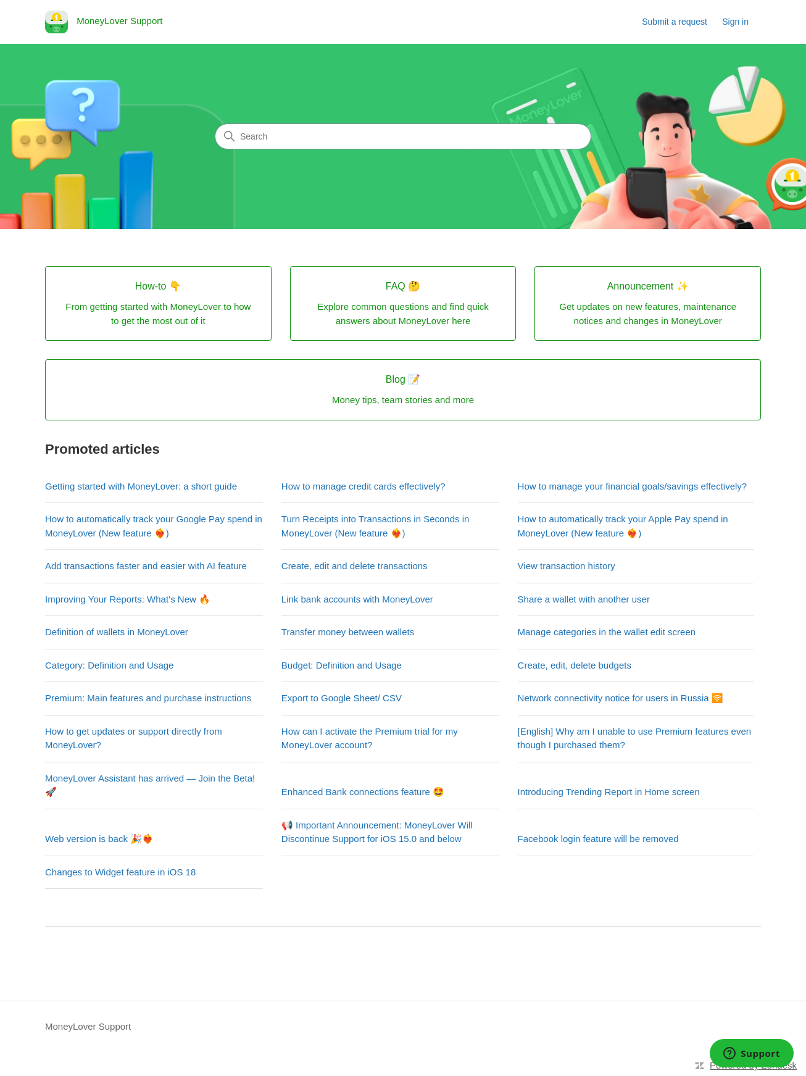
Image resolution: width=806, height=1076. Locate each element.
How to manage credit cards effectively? (363, 486)
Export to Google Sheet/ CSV (341, 698)
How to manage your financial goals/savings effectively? (632, 486)
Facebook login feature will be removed (598, 838)
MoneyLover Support (88, 1026)
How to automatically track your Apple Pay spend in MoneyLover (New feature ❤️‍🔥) (623, 526)
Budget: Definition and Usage (341, 665)
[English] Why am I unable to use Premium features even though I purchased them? (635, 738)
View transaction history (566, 566)
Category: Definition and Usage (109, 665)
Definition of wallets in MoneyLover (116, 632)
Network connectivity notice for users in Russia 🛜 (620, 698)
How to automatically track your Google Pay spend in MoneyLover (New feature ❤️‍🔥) (153, 526)
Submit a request (674, 22)
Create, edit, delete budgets (574, 665)
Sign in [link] (735, 22)
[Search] (403, 136)
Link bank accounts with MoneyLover (357, 599)
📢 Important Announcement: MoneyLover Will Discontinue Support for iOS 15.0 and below (377, 832)
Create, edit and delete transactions (354, 566)
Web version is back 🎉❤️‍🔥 (99, 838)
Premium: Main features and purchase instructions (148, 698)
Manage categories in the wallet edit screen (607, 632)
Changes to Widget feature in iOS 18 (120, 872)
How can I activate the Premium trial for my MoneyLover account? (369, 738)
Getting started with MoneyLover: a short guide (141, 486)
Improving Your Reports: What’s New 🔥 (127, 599)
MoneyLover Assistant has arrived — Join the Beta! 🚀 (150, 785)
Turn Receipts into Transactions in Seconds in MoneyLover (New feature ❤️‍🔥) (375, 526)
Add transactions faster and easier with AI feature (146, 566)
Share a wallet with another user (584, 599)
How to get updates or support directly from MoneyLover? (133, 738)
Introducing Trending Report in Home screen (609, 791)
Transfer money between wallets (347, 632)
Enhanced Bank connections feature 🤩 (362, 791)
